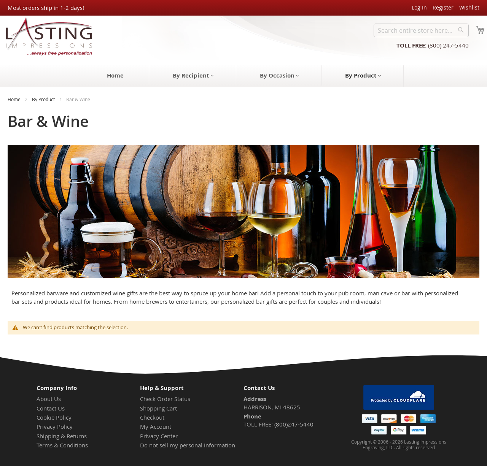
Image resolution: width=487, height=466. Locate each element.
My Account (155, 426)
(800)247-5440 (294, 424)
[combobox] (421, 30)
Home (14, 99)
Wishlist (469, 7)
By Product (43, 99)
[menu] (243, 76)
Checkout (152, 417)
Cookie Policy (54, 417)
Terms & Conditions (62, 445)
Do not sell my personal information (187, 445)
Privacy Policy (55, 426)
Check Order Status (165, 399)
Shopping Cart (158, 408)
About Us (49, 399)
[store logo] (46, 36)
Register (443, 7)
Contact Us (51, 408)
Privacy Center (159, 436)
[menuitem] (115, 75)
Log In (419, 7)
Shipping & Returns (62, 436)
